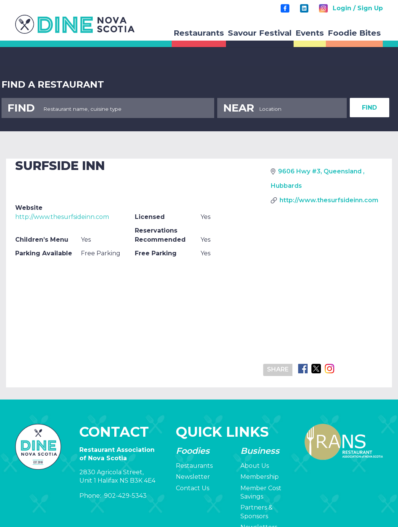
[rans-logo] (75, 24)
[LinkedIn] (304, 8)
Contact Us (192, 488)
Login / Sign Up (358, 8)
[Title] (285, 8)
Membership (259, 476)
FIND (369, 107)
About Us (254, 465)
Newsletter (193, 476)
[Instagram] (323, 8)
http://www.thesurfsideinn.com (62, 216)
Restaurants (194, 465)
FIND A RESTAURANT (53, 84)
